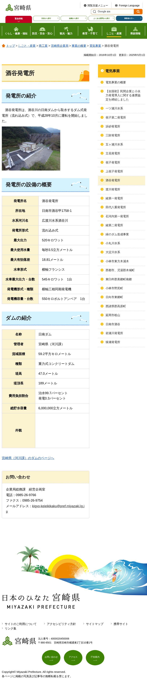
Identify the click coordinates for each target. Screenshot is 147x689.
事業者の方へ (129, 18)
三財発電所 (113, 135)
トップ (10, 45)
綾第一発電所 (114, 198)
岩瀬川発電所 (114, 333)
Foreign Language (129, 5)
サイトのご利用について (21, 623)
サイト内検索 (94, 11)
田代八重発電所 (116, 207)
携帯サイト (121, 623)
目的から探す (46, 18)
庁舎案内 (95, 658)
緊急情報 (19, 18)
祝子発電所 (113, 162)
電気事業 (95, 45)
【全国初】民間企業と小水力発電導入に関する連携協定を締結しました (123, 95)
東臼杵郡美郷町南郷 (119, 279)
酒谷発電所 (113, 180)
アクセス (73, 658)
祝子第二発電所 (116, 117)
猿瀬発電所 (113, 342)
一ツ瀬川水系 (114, 108)
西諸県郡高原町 (116, 306)
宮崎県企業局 (59, 45)
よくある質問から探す (101, 18)
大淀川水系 (113, 252)
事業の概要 (79, 45)
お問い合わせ (51, 658)
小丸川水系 (113, 243)
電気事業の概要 (116, 82)
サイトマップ (94, 623)
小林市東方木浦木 (117, 261)
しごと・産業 (27, 45)
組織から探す (74, 18)
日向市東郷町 (114, 297)
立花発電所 (113, 153)
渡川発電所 (113, 189)
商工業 (43, 45)
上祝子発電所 (114, 171)
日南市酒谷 (113, 324)
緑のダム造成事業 (117, 234)
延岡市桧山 (113, 315)
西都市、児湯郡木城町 (120, 270)
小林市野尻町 (114, 288)
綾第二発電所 (114, 225)
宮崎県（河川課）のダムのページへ (28, 458)
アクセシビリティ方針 (61, 623)
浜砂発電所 (113, 126)
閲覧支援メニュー (98, 5)
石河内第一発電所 (117, 216)
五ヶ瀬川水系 (114, 144)
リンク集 (10, 628)
